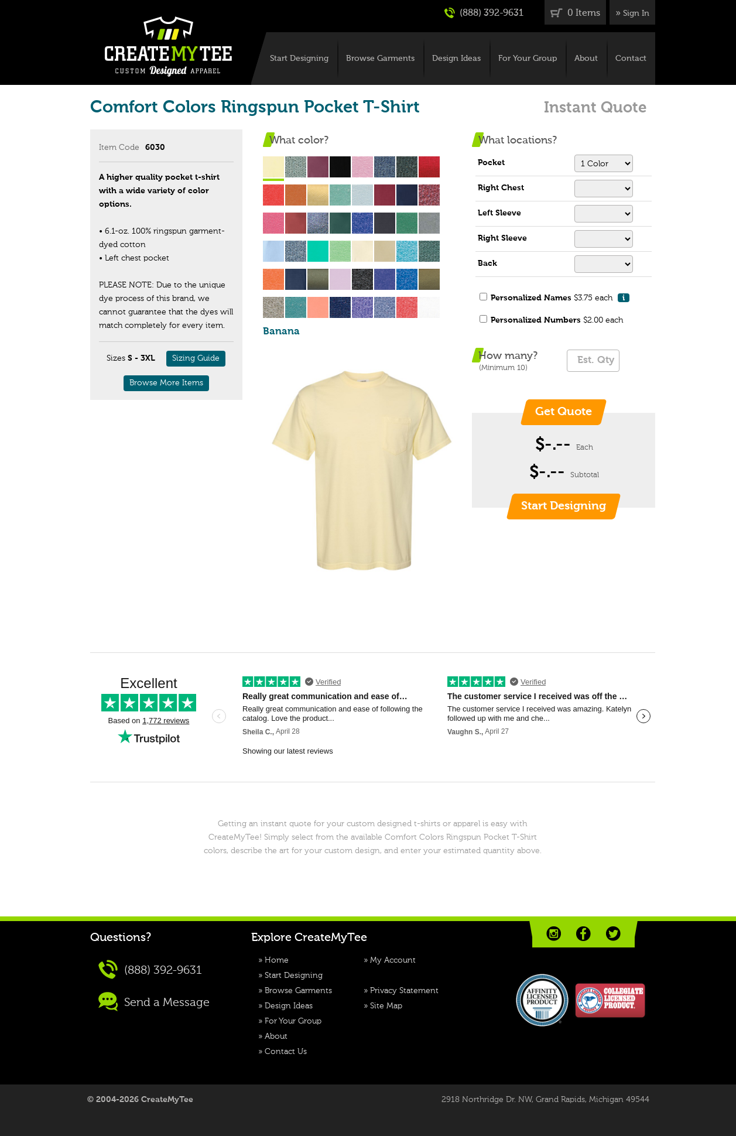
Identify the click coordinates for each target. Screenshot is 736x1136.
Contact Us (286, 1052)
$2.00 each (557, 320)
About (586, 58)
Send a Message (154, 1001)
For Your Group (527, 58)
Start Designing (299, 58)
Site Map (386, 1006)
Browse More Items (166, 383)
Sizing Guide (196, 358)
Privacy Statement (404, 991)
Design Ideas (456, 58)
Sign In (636, 13)
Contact (630, 58)
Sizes (116, 358)
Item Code (119, 147)
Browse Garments (380, 58)
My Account (393, 960)
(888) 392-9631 (483, 13)
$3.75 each (560, 297)
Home (277, 960)
